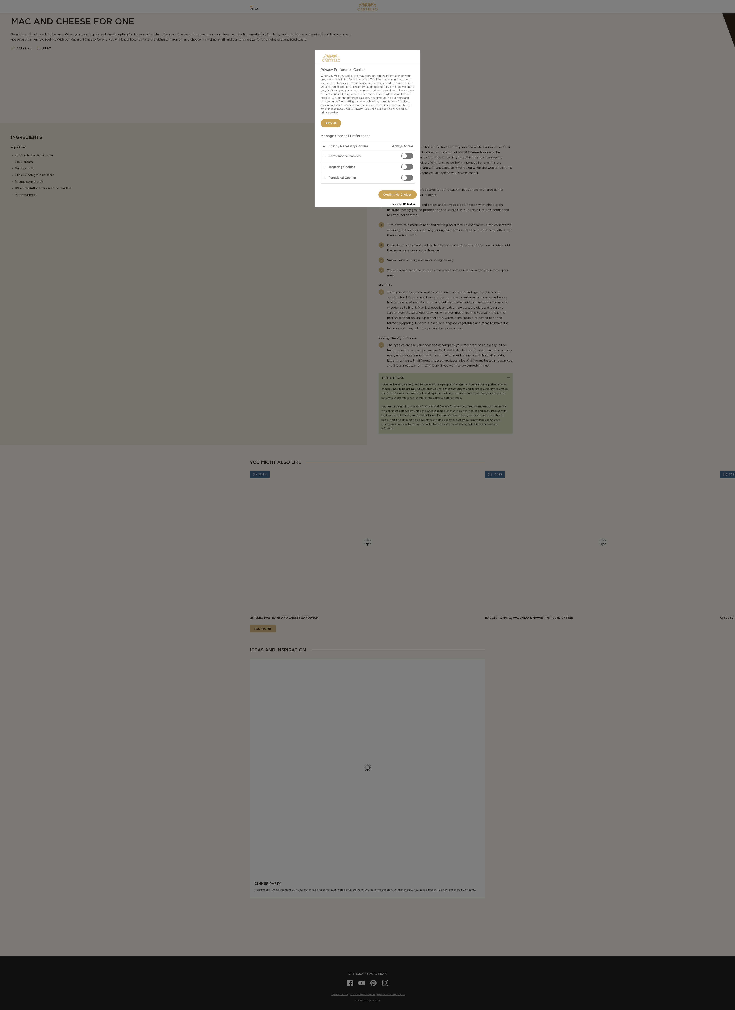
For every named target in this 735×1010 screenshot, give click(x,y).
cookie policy (390, 108)
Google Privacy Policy (357, 108)
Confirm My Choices (397, 194)
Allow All (330, 123)
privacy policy (329, 112)
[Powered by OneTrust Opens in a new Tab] (405, 205)
